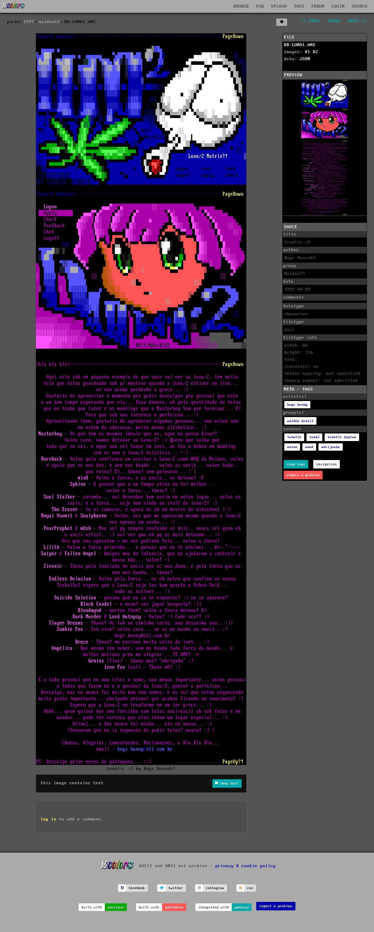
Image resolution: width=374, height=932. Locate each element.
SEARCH (360, 6)
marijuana (330, 447)
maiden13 (49, 22)
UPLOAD (279, 6)
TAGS (299, 6)
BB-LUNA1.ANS (300, 45)
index (334, 21)
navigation (326, 464)
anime (292, 447)
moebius (242, 907)
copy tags (296, 464)
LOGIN (338, 6)
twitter (176, 888)
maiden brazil (300, 421)
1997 (29, 22)
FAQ (260, 6)
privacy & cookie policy (245, 865)
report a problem (303, 475)
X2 (315, 52)
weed (309, 447)
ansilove (116, 907)
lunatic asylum (342, 437)
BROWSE (241, 6)
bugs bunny (297, 405)
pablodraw (174, 907)
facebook (137, 888)
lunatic (294, 437)
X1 (307, 52)
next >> (358, 21)
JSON (305, 59)
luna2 (314, 437)
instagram (215, 888)
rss (250, 888)
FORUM (318, 6)
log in (48, 819)
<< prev (310, 21)
